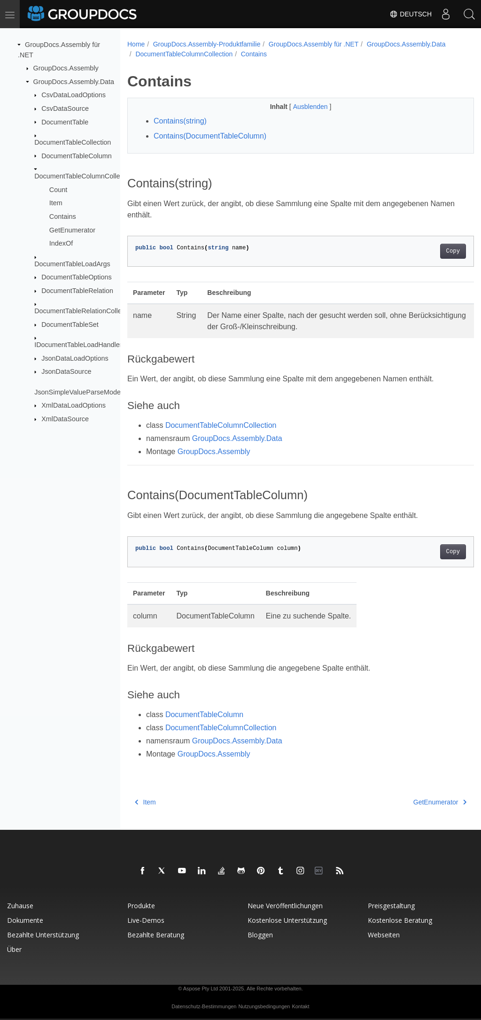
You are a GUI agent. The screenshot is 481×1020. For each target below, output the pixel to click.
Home (136, 44)
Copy (428, 251)
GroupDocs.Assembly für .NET (313, 44)
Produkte (141, 905)
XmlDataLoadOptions (73, 405)
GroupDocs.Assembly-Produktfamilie (207, 44)
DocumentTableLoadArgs (72, 263)
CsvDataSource (65, 108)
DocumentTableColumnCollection (84, 176)
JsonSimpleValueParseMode (77, 392)
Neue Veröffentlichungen (285, 905)
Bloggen (260, 934)
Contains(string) (180, 121)
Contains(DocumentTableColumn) (210, 136)
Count (58, 189)
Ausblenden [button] (299, 106)
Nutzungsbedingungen (264, 1006)
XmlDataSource (65, 419)
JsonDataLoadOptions (74, 358)
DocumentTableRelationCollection (85, 311)
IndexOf (61, 243)
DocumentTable (64, 121)
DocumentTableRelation (77, 290)
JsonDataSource (66, 371)
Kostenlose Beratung (400, 920)
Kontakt (300, 1006)
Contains (62, 216)
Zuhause (20, 905)
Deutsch (410, 14)
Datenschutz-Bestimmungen (203, 1006)
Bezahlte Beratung (155, 934)
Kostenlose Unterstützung (287, 920)
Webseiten (384, 934)
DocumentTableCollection (72, 142)
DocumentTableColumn (76, 155)
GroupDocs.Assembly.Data (73, 81)
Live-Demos (145, 920)
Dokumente (25, 920)
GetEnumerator (72, 229)
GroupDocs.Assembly (66, 68)
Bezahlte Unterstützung (43, 934)
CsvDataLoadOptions (73, 95)
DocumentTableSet (70, 324)
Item (55, 203)
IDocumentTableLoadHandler (78, 344)
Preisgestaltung (391, 905)
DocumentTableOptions (76, 277)
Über (14, 949)
